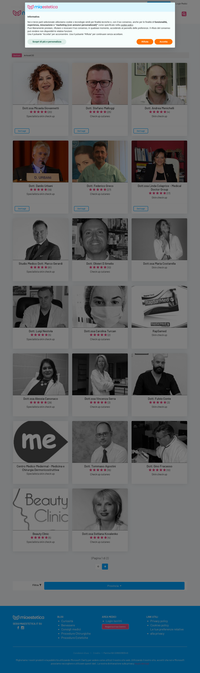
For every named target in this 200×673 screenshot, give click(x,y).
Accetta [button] (164, 664)
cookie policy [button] (127, 648)
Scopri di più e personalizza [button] (46, 664)
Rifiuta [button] (145, 664)
